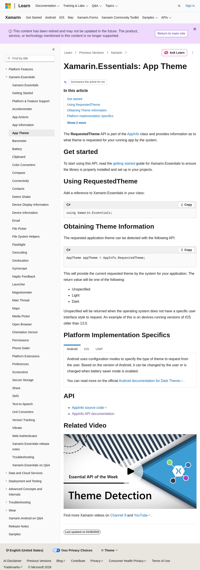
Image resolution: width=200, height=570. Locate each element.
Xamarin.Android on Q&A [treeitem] (26, 518)
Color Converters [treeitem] (23, 165)
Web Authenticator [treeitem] (24, 436)
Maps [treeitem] (16, 308)
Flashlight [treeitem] (18, 244)
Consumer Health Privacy (126, 561)
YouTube (141, 515)
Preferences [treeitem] (20, 364)
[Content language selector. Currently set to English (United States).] (24, 550)
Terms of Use (161, 561)
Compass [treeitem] (18, 172)
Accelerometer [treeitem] (22, 109)
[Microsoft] (8, 6)
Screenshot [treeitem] (20, 372)
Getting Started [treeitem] (22, 93)
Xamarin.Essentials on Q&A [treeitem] (31, 465)
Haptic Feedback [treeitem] (23, 276)
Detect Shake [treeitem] (21, 197)
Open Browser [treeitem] (22, 324)
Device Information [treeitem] (25, 212)
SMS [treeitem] (15, 396)
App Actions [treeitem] (20, 117)
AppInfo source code (88, 407)
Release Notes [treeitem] (19, 526)
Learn (68, 52)
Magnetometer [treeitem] (22, 292)
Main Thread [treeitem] (20, 300)
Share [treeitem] (16, 388)
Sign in (190, 5)
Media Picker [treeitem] (21, 316)
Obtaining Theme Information (87, 110)
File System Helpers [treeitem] (26, 236)
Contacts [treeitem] (18, 188)
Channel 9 (118, 515)
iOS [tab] (86, 349)
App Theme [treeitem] (20, 133)
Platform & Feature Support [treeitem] (30, 101)
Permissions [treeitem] (20, 340)
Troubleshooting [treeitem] (23, 457)
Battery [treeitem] (17, 149)
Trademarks (11, 567)
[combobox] (30, 58)
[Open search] (179, 6)
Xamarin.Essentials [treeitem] (25, 85)
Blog (60, 561)
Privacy (95, 561)
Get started (74, 99)
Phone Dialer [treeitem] (21, 348)
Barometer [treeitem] (19, 141)
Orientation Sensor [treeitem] (25, 332)
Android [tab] (72, 349)
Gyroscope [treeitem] (19, 268)
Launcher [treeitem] (18, 284)
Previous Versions (91, 52)
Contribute (78, 561)
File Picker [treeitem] (19, 228)
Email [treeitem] (16, 220)
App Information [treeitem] (23, 125)
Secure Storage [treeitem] (22, 380)
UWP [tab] (99, 349)
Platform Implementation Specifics (90, 116)
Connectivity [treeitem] (20, 181)
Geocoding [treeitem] (19, 252)
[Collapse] (53, 49)
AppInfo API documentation (93, 414)
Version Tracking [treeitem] (23, 420)
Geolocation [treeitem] (20, 260)
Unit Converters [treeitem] (22, 412)
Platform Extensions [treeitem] (26, 356)
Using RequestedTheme (83, 104)
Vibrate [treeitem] (17, 428)
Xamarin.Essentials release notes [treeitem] (30, 446)
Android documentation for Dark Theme (149, 381)
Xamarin (116, 52)
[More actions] (193, 52)
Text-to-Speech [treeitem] (22, 404)
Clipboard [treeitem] (18, 157)
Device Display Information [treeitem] (30, 204)
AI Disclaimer (12, 561)
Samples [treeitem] (15, 534)
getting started (124, 163)
